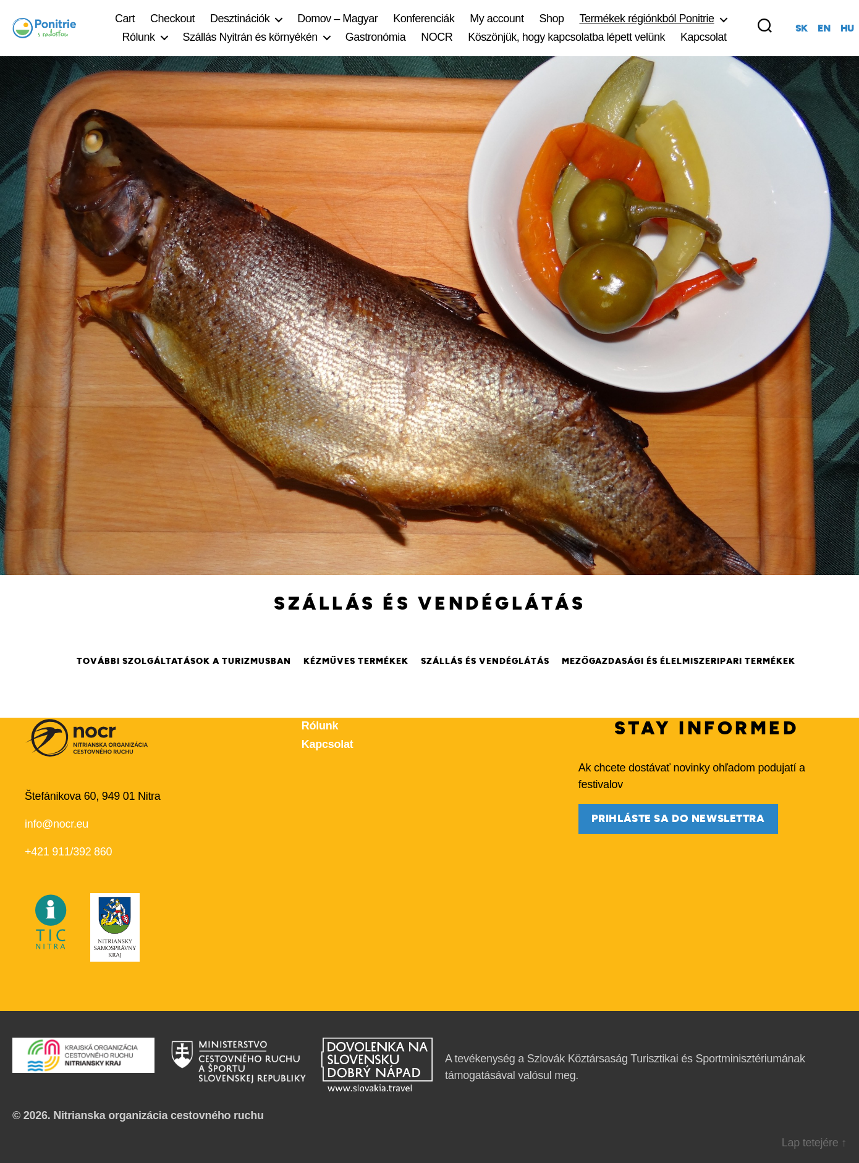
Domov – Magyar (337, 18)
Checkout (172, 18)
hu (847, 28)
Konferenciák (423, 18)
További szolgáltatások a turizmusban (184, 661)
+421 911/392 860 (68, 852)
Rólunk (138, 37)
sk (801, 28)
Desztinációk (239, 18)
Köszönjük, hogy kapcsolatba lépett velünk (566, 37)
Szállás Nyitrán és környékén (250, 37)
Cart (125, 18)
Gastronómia (375, 37)
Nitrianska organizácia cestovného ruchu (158, 1115)
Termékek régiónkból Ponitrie (646, 18)
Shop (551, 18)
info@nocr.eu (56, 824)
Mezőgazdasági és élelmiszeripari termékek (678, 661)
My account (496, 18)
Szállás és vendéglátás (485, 661)
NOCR (436, 37)
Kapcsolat (703, 37)
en (824, 28)
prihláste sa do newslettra (678, 818)
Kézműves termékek (355, 661)
